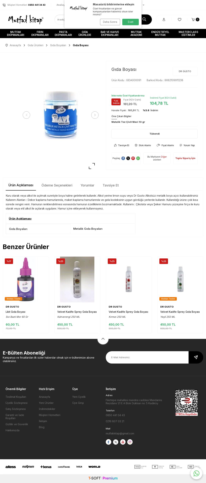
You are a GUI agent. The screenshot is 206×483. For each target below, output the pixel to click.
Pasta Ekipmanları (63, 33)
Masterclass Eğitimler (188, 33)
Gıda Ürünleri (84, 33)
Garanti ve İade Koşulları (15, 416)
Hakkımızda (12, 430)
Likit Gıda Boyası (15, 311)
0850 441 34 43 (115, 415)
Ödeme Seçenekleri (56, 185)
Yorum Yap (187, 145)
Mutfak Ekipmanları (15, 33)
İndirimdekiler (47, 408)
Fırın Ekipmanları (40, 33)
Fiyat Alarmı (165, 145)
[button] (27, 115)
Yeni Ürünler (46, 402)
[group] (60, 115)
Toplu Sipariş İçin (185, 158)
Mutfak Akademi (136, 33)
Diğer (164, 156)
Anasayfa (13, 45)
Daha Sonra (109, 21)
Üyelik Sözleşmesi (17, 402)
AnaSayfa (62, 4)
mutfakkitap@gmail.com (120, 433)
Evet (130, 21)
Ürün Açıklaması (20, 185)
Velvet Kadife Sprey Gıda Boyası (77, 311)
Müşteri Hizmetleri (49, 415)
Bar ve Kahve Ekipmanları (110, 33)
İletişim (43, 421)
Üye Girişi (78, 402)
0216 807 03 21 (115, 421)
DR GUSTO (185, 71)
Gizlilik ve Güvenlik (17, 424)
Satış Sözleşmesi (16, 408)
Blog (41, 427)
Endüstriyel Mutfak (160, 33)
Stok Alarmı (143, 145)
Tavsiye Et (121, 145)
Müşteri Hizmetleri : (24, 4)
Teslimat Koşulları (16, 396)
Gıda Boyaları (58, 45)
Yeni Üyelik (79, 396)
